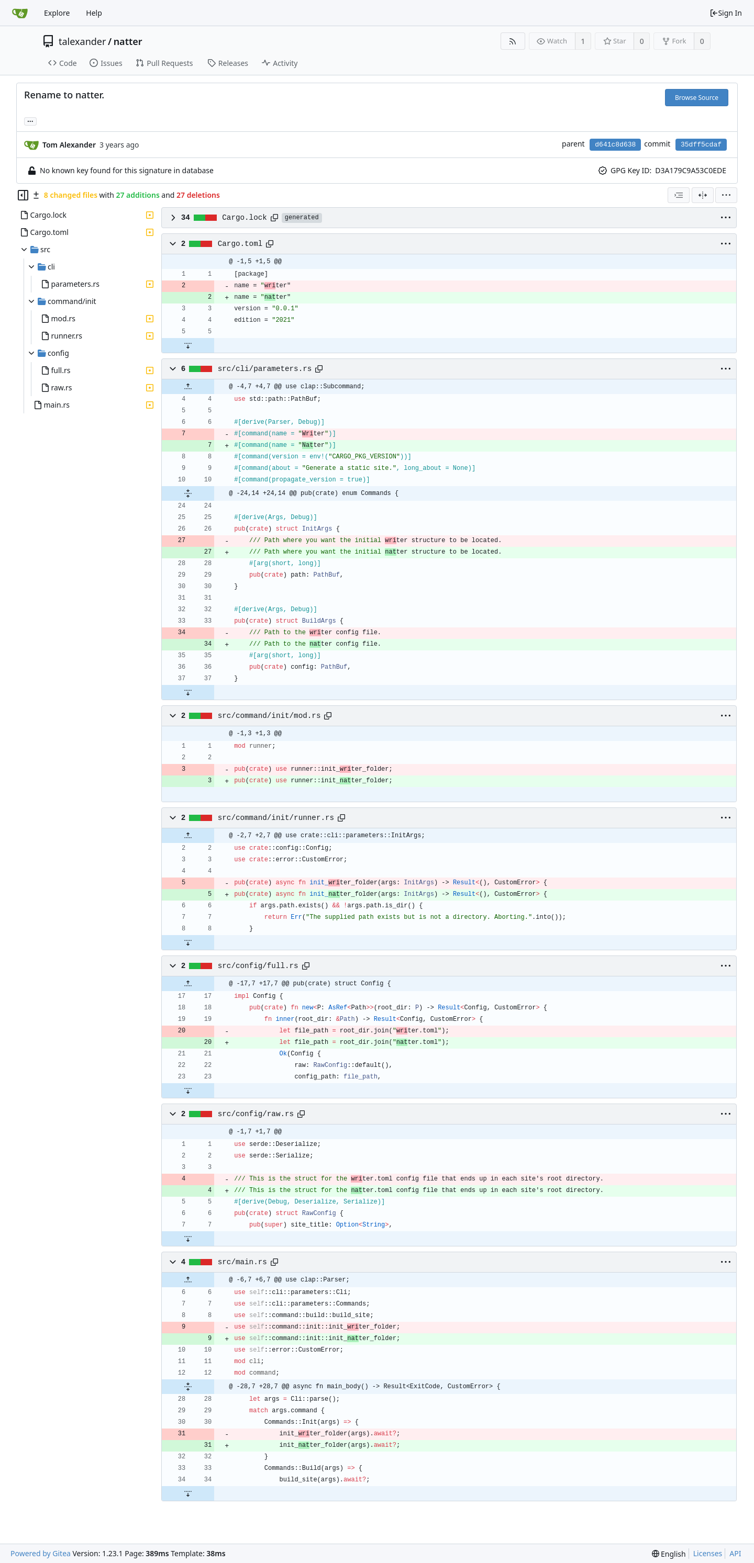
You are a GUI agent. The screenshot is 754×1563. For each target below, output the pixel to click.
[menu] (726, 195)
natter (128, 41)
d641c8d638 (615, 145)
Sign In (725, 13)
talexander (82, 41)
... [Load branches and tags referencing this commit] (30, 120)
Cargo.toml (240, 244)
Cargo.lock (244, 217)
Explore (57, 13)
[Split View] (703, 195)
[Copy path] (274, 217)
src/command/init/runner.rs (276, 818)
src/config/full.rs (258, 966)
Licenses (708, 1553)
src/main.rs (242, 1262)
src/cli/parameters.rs (265, 369)
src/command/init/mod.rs (269, 716)
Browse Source (696, 97)
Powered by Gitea (40, 1553)
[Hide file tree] (23, 195)
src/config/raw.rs (256, 1114)
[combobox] (679, 195)
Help (94, 13)
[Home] (20, 13)
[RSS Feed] (513, 41)
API (735, 1553)
